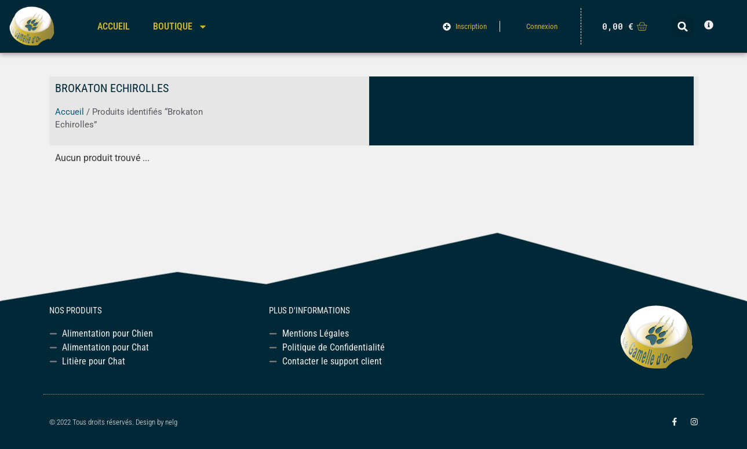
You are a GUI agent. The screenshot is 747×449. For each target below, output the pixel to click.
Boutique (180, 26)
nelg (171, 422)
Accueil (113, 26)
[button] (683, 26)
